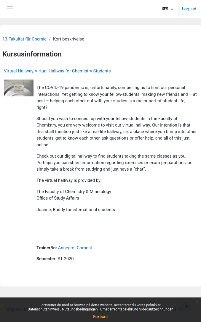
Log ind (189, 9)
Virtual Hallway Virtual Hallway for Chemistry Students (57, 71)
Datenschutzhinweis (44, 309)
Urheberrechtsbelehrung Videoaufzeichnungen (136, 309)
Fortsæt (100, 316)
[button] (168, 9)
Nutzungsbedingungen (80, 309)
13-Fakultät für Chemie (24, 39)
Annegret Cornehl (75, 247)
